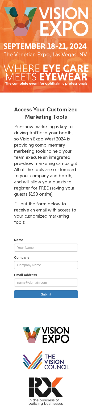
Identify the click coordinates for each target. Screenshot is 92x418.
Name (18, 240)
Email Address (25, 275)
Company (21, 257)
